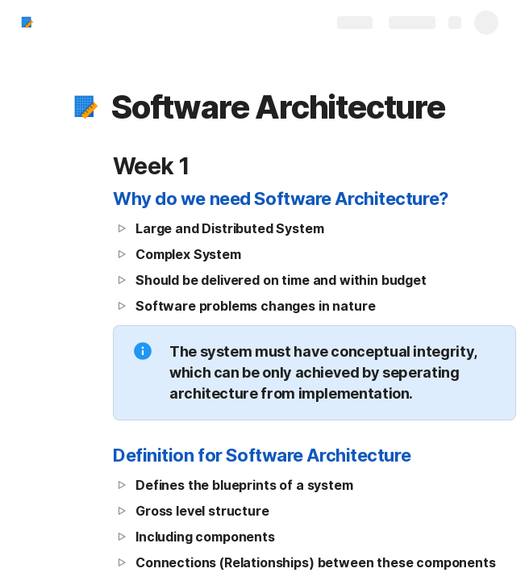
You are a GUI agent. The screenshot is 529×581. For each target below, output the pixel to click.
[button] (86, 107)
